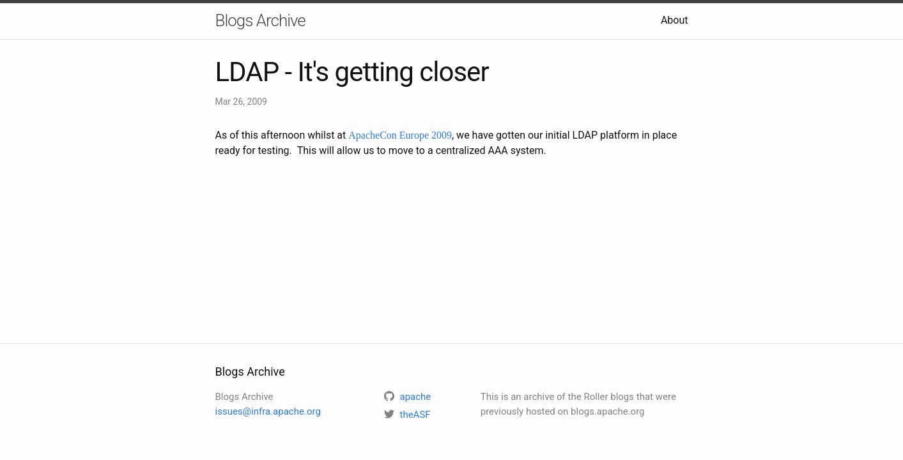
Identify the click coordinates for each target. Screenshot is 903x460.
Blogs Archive (260, 20)
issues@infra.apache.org (268, 411)
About (674, 20)
